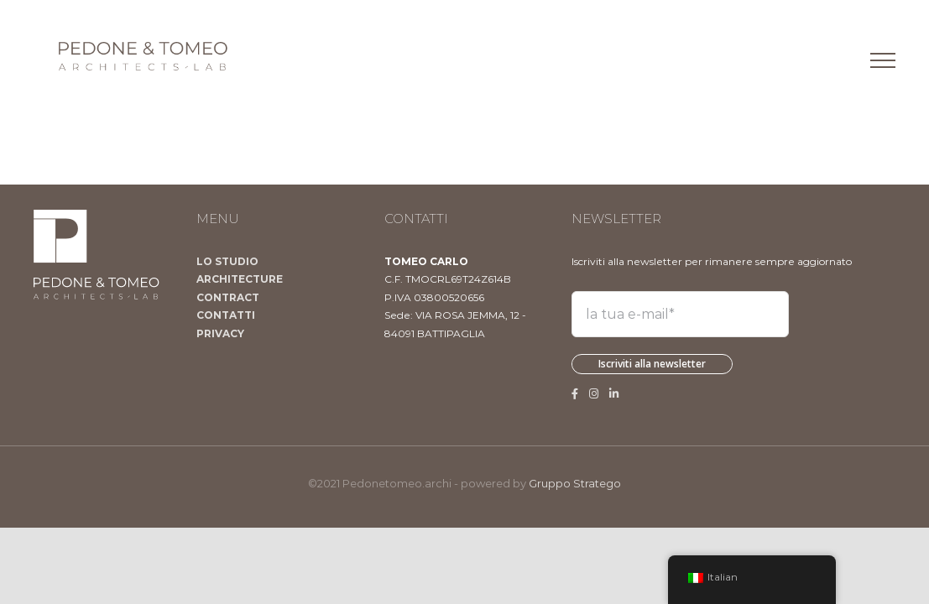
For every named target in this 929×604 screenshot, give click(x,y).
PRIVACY (220, 333)
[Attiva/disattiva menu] (883, 60)
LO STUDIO (227, 261)
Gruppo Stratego (575, 483)
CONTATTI (225, 315)
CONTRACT (227, 297)
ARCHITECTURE (239, 279)
